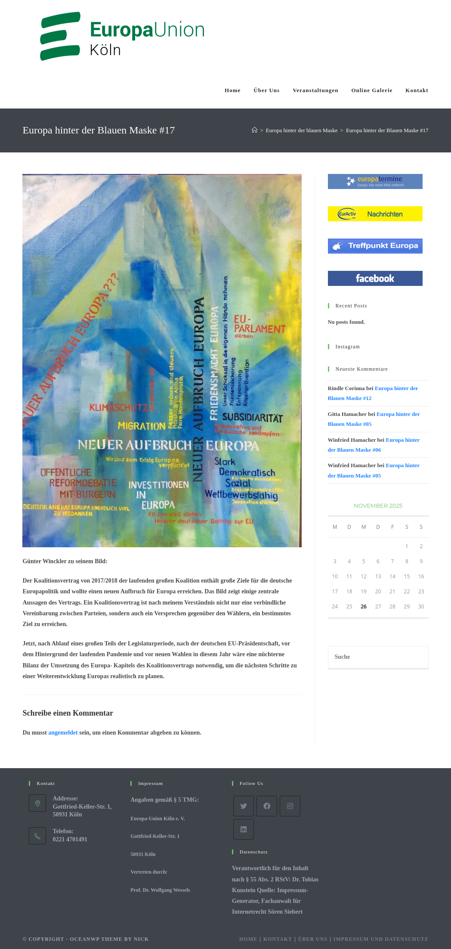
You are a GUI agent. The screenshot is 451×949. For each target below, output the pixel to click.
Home (248, 939)
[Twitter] (243, 806)
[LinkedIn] (243, 829)
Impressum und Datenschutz (381, 939)
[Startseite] (254, 130)
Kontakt (277, 939)
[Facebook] (266, 806)
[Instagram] (290, 806)
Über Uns (312, 939)
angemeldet (62, 732)
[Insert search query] (378, 657)
